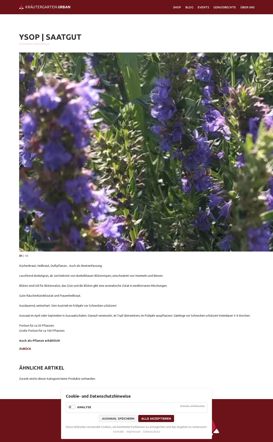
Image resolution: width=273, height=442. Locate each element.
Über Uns (247, 7)
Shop (177, 7)
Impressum (133, 431)
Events (203, 7)
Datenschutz (151, 431)
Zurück (25, 348)
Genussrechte (224, 7)
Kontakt (118, 431)
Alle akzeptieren (156, 418)
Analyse (84, 407)
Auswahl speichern (118, 418)
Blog (189, 7)
